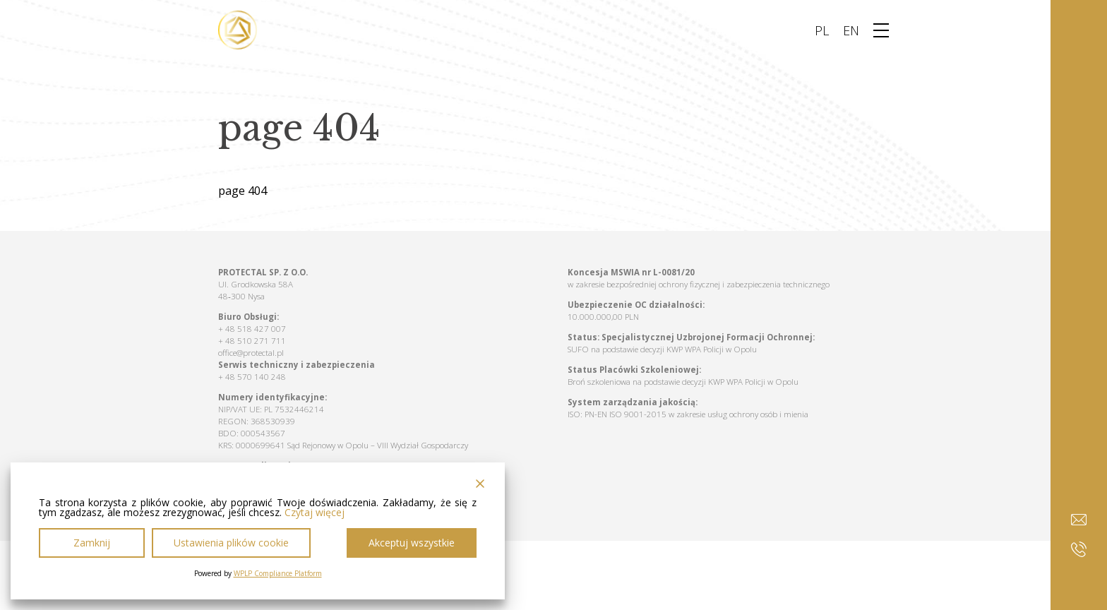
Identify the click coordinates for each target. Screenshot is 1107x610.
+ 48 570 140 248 (252, 376)
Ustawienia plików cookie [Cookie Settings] (231, 542)
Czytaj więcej (315, 513)
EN (851, 30)
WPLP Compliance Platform (278, 573)
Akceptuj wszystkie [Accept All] (412, 542)
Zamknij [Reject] (91, 542)
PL (822, 30)
